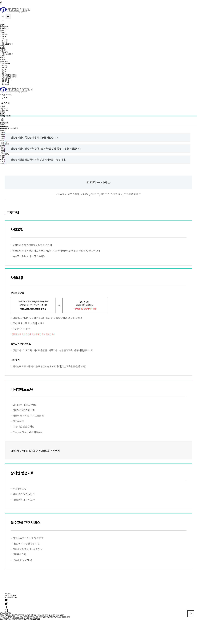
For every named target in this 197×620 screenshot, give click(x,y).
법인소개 (3, 25)
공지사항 (3, 50)
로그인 (4, 98)
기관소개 (3, 46)
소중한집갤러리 (6, 79)
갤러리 (4, 73)
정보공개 (3, 33)
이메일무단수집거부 (11, 597)
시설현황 (4, 40)
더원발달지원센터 (7, 44)
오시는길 (4, 42)
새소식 (4, 69)
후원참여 (3, 31)
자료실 (4, 71)
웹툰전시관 (5, 81)
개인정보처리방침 (10, 596)
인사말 (4, 36)
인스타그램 (5, 83)
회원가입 (5, 103)
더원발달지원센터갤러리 (9, 75)
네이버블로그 (6, 85)
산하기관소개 (4, 27)
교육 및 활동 (4, 52)
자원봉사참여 (4, 29)
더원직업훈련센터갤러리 (9, 77)
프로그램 (3, 48)
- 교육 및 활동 (4, 144)
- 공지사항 (3, 142)
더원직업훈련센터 (7, 54)
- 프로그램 (3, 140)
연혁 (3, 38)
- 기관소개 (3, 138)
